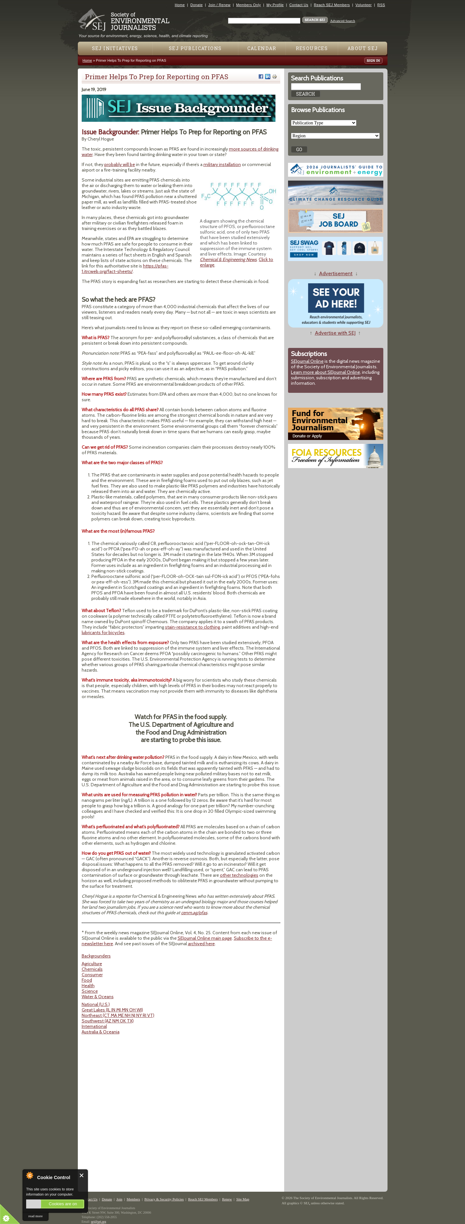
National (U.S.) (96, 1004)
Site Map (242, 1199)
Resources (312, 48)
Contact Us (298, 5)
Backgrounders (96, 956)
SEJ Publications (195, 48)
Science (90, 991)
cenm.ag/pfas (194, 912)
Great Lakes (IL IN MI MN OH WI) (112, 1010)
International (94, 1026)
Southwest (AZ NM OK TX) (108, 1021)
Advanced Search (342, 21)
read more (35, 1216)
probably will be (119, 164)
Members (133, 1199)
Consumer (92, 975)
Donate (197, 5)
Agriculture (92, 964)
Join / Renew (219, 5)
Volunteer (364, 5)
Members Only (248, 5)
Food (87, 980)
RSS (381, 5)
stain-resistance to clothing (192, 627)
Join (119, 1199)
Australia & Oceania (100, 1032)
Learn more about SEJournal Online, (326, 372)
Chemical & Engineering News (228, 259)
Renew (227, 1199)
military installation (222, 164)
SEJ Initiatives (115, 48)
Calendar (261, 48)
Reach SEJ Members (332, 5)
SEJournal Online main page (205, 938)
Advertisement (336, 273)
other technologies (239, 875)
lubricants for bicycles (103, 632)
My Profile (275, 5)
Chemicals (92, 969)
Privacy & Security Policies (164, 1199)
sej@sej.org (98, 1221)
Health (88, 986)
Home (180, 5)
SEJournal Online (307, 361)
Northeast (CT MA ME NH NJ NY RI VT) (118, 1015)
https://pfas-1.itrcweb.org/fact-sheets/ (125, 268)
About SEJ (362, 48)
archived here (201, 944)
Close (82, 1175)
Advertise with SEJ (335, 333)
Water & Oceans (98, 996)
